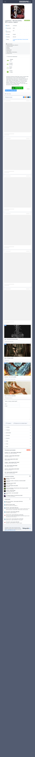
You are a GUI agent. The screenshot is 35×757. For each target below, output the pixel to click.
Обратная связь (12, 755)
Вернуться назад (8, 97)
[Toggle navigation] (5, 2)
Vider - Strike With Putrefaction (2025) (11, 565)
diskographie (25, 1)
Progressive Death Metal (17, 39)
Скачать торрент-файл (11, 90)
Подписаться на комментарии (20, 649)
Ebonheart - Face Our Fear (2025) (10, 602)
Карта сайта (7, 755)
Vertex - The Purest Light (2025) (10, 621)
